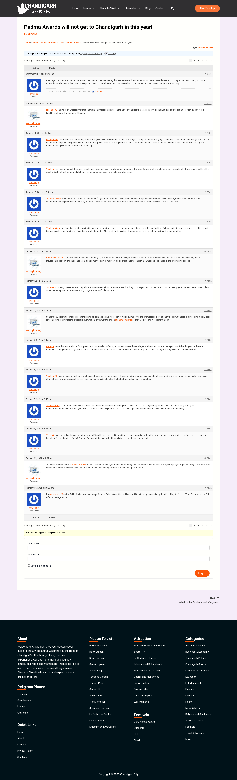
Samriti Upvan (97, 656)
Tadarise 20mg (53, 405)
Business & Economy (197, 640)
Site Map (22, 756)
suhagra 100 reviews (125, 320)
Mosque (22, 696)
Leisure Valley (97, 726)
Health (189, 702)
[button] (170, 8)
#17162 (208, 369)
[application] (94, 8)
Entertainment (193, 679)
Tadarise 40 (51, 287)
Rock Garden (96, 640)
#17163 (208, 399)
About (20, 733)
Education (191, 671)
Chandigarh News (73, 43)
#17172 (208, 488)
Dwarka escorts (205, 47)
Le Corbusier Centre (101, 718)
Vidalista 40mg (53, 228)
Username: (34, 543)
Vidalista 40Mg (79, 465)
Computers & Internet (198, 663)
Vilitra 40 (50, 435)
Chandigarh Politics (196, 648)
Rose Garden (97, 648)
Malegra (50, 346)
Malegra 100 (52, 139)
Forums (90, 8)
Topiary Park (96, 679)
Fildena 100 (51, 110)
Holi (136, 739)
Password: (34, 554)
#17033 (208, 103)
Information (132, 8)
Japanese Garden (99, 710)
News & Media (194, 710)
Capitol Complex (143, 695)
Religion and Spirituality (199, 718)
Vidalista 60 (51, 376)
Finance (189, 687)
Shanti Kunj (95, 663)
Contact (158, 8)
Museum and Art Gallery (103, 733)
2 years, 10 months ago (91, 53)
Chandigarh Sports (196, 656)
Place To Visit (110, 8)
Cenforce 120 (56, 494)
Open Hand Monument (147, 671)
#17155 (208, 340)
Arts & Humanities (196, 632)
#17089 (208, 222)
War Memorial (97, 702)
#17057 (208, 133)
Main (188, 749)
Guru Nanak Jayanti (145, 724)
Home (76, 8)
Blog (147, 8)
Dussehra (139, 731)
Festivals (190, 733)
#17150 (208, 251)
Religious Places (99, 632)
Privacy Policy (25, 748)
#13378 (208, 74)
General (189, 695)
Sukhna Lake (96, 695)
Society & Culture (195, 726)
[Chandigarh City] (36, 8)
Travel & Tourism (195, 741)
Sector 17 (95, 687)
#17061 (208, 192)
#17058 (208, 163)
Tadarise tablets (53, 198)
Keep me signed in (40, 565)
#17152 (208, 281)
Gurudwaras (24, 689)
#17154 (208, 310)
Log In (202, 573)
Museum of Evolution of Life (151, 632)
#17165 (208, 429)
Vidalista (50, 169)
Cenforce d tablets (54, 258)
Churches (22, 704)
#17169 (208, 458)
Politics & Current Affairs (51, 43)
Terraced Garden (99, 671)
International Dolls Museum (150, 656)
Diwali (137, 747)
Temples (22, 681)
